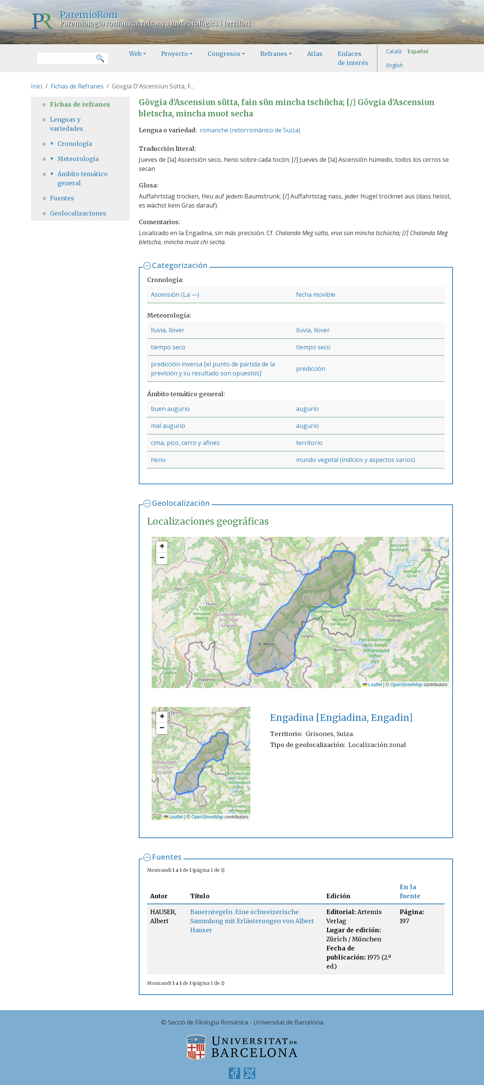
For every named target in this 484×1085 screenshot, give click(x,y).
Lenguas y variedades (66, 124)
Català (394, 51)
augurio (307, 409)
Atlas (315, 53)
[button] (162, 547)
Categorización (180, 265)
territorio (309, 443)
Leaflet (372, 684)
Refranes (273, 53)
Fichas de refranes (80, 104)
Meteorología (78, 159)
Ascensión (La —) (175, 294)
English (394, 65)
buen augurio (170, 409)
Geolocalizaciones (78, 213)
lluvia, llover (168, 330)
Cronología (74, 143)
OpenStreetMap (406, 684)
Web (135, 53)
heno (158, 460)
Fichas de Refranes (77, 86)
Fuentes (167, 857)
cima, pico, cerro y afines (185, 443)
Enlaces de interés (353, 58)
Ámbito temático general (82, 178)
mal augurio (168, 426)
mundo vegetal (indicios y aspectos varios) (355, 460)
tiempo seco (168, 347)
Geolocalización (181, 503)
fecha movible (315, 294)
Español (418, 51)
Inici (36, 86)
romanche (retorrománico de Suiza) (250, 130)
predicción (310, 368)
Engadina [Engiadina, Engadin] (341, 718)
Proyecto (174, 53)
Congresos (224, 53)
